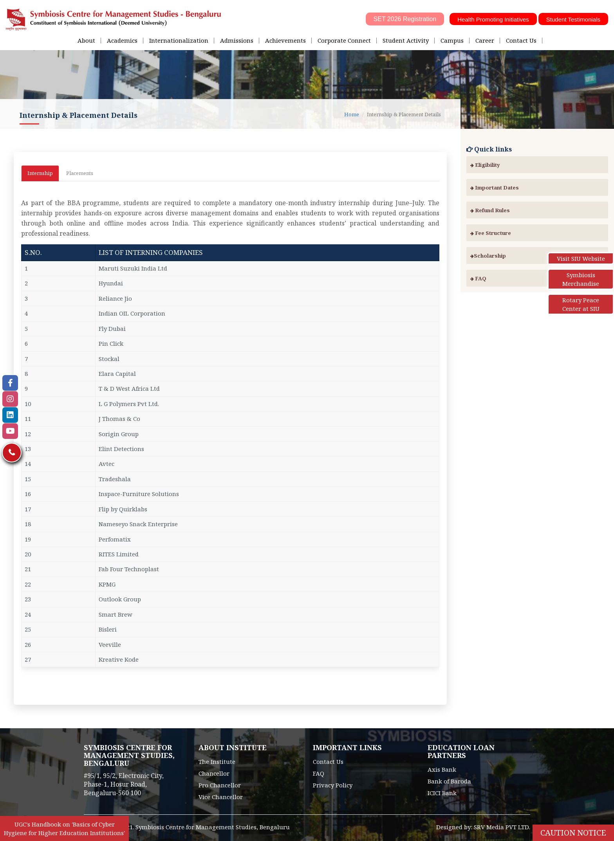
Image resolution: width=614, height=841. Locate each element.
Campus (452, 40)
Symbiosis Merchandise (580, 279)
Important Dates (494, 187)
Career (484, 40)
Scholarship (488, 255)
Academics (122, 40)
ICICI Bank (442, 793)
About (86, 40)
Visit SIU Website (581, 258)
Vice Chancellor (221, 797)
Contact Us (521, 40)
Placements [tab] (79, 173)
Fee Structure (490, 232)
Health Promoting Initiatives (493, 19)
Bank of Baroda (449, 781)
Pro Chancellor (220, 785)
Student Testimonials (573, 19)
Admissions (236, 40)
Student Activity (406, 40)
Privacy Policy (332, 785)
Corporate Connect (344, 40)
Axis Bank (442, 769)
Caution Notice (573, 832)
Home (351, 114)
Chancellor (214, 773)
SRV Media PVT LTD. (502, 827)
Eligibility (485, 164)
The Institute (217, 761)
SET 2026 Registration (405, 19)
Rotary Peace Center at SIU (581, 304)
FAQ (478, 278)
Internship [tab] (40, 173)
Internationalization (178, 40)
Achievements (285, 40)
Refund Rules (490, 210)
